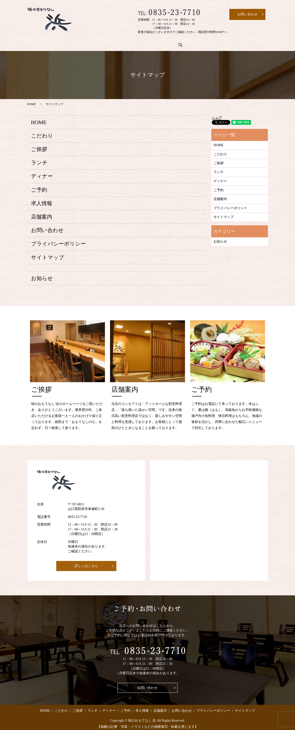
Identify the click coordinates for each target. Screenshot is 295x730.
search (236, 43)
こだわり (64, 43)
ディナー (138, 43)
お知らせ (42, 275)
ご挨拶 (89, 43)
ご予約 (163, 43)
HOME (39, 43)
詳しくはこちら (86, 563)
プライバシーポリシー (58, 241)
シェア (217, 114)
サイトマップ (47, 254)
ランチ (113, 43)
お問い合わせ (47, 227)
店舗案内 (215, 43)
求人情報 (188, 43)
